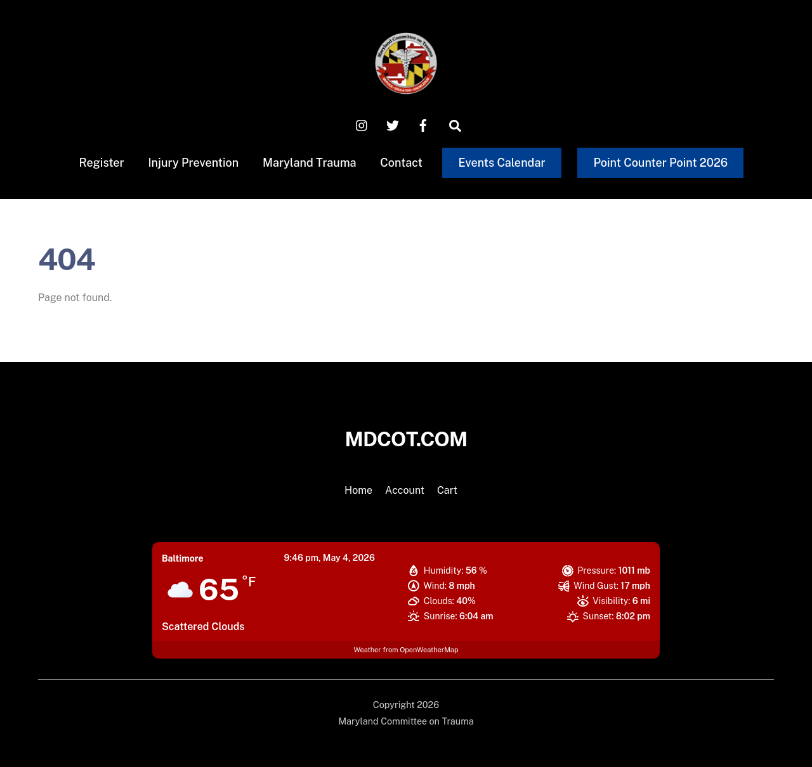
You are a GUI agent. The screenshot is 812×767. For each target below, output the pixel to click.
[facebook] (423, 125)
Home (358, 490)
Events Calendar (502, 162)
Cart (447, 490)
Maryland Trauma (310, 162)
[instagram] (362, 125)
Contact (401, 162)
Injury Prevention (193, 162)
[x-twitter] (392, 125)
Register (101, 162)
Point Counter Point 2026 (660, 162)
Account (404, 490)
